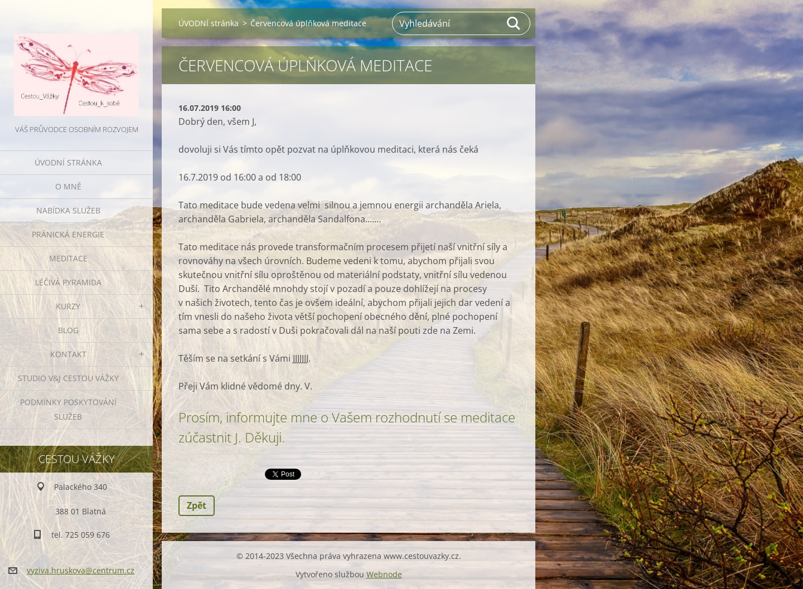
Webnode (384, 574)
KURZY (68, 306)
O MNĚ (68, 186)
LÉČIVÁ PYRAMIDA (68, 282)
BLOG (68, 330)
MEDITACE (68, 258)
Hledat (514, 23)
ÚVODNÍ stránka (68, 162)
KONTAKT (68, 354)
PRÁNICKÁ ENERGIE (68, 234)
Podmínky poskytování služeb (68, 409)
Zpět (196, 505)
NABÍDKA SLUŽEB (68, 210)
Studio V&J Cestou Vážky (68, 378)
